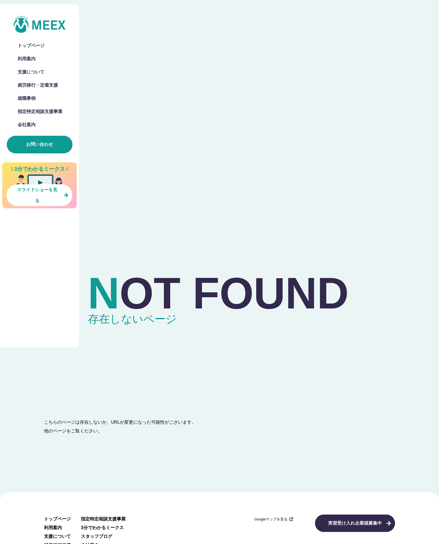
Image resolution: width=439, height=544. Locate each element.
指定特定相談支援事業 (40, 111)
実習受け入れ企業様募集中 (355, 523)
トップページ (31, 45)
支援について (31, 72)
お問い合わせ (39, 144)
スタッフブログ (96, 536)
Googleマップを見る (273, 519)
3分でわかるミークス (102, 527)
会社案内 (27, 125)
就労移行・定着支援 (38, 85)
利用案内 (27, 59)
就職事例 (27, 98)
